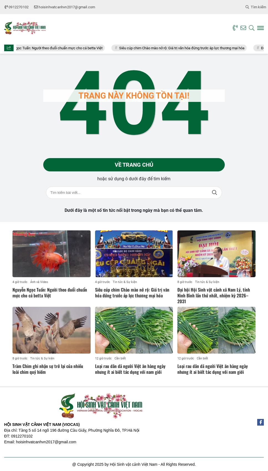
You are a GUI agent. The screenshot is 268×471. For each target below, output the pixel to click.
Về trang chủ (134, 164)
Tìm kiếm (214, 192)
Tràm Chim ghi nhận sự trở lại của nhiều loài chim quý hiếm (47, 369)
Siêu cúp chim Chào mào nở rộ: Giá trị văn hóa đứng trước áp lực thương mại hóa (184, 48)
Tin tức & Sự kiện (125, 282)
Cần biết (120, 358)
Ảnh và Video (39, 282)
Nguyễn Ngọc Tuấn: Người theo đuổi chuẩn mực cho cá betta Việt (55, 48)
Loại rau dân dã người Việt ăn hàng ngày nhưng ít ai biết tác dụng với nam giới (130, 369)
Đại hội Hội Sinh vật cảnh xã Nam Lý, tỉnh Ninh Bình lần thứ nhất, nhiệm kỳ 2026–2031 (213, 295)
